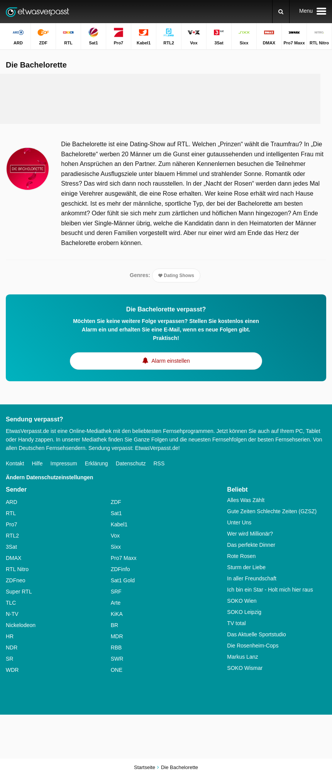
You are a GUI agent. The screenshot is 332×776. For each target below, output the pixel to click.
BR (114, 625)
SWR (117, 659)
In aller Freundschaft (251, 578)
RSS (158, 463)
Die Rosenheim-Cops (252, 645)
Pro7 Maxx (124, 558)
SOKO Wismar (245, 668)
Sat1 (116, 513)
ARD (11, 502)
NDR (11, 647)
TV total (236, 623)
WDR (12, 670)
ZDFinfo (120, 569)
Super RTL (19, 591)
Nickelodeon (21, 625)
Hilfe (37, 463)
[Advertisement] (160, 98)
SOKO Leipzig (244, 612)
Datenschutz (131, 463)
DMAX (13, 558)
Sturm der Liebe (246, 567)
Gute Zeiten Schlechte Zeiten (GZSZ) (272, 511)
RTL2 (12, 536)
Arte (116, 603)
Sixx (116, 547)
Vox (115, 536)
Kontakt (15, 463)
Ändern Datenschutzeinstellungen (49, 477)
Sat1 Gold (123, 580)
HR (10, 636)
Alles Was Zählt (245, 500)
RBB (116, 647)
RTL (11, 513)
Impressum (64, 463)
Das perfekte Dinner (251, 545)
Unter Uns (239, 522)
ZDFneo (15, 580)
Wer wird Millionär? (250, 534)
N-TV (12, 614)
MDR (117, 636)
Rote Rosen (241, 556)
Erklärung (96, 463)
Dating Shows (176, 275)
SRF (116, 591)
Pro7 (11, 524)
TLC (11, 603)
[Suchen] (281, 11)
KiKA (117, 614)
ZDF (116, 502)
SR (9, 659)
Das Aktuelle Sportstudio (256, 634)
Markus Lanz (242, 657)
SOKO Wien (241, 601)
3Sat (11, 547)
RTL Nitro (17, 569)
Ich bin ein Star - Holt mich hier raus (270, 590)
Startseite (144, 767)
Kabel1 (119, 524)
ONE (116, 670)
